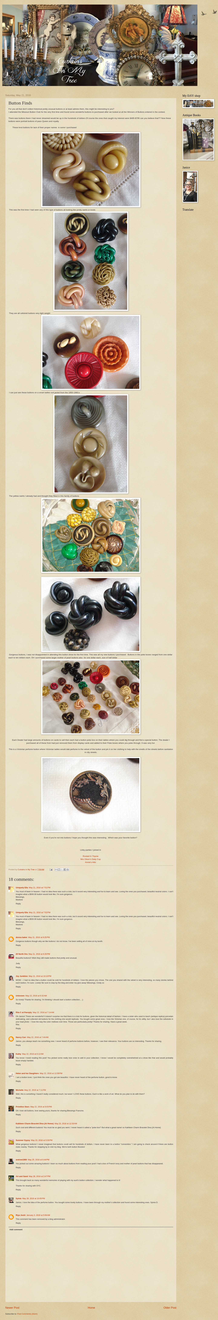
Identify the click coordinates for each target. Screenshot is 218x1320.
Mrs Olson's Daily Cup (90, 859)
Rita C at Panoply (24, 1012)
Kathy (18, 1054)
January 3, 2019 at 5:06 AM (38, 1215)
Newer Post (12, 1307)
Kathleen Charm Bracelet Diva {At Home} (35, 1123)
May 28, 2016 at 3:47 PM (39, 1176)
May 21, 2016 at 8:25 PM (39, 937)
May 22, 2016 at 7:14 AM (43, 1012)
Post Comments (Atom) (27, 1314)
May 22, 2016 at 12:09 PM (51, 1073)
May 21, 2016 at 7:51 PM (39, 887)
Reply (18, 903)
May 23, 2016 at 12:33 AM (65, 1123)
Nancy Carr (21, 1037)
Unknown (20, 996)
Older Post (170, 1307)
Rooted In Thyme (91, 856)
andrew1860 (21, 1159)
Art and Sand (22, 1176)
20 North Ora (22, 954)
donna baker (21, 937)
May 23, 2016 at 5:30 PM (41, 1140)
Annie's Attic (91, 862)
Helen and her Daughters (27, 1073)
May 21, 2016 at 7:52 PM (39, 912)
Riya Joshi (20, 1215)
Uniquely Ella (22, 887)
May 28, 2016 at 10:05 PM (33, 1198)
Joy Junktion (22, 976)
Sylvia (18, 1198)
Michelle (19, 1090)
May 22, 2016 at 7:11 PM (35, 1090)
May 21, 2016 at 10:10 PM (40, 976)
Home (91, 1307)
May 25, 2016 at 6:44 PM (38, 1159)
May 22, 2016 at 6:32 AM (36, 996)
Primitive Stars (22, 1107)
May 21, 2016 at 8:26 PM (39, 954)
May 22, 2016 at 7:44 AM (37, 1037)
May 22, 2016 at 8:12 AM (32, 1054)
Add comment (15, 1229)
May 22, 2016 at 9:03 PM (41, 1107)
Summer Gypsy (23, 1140)
